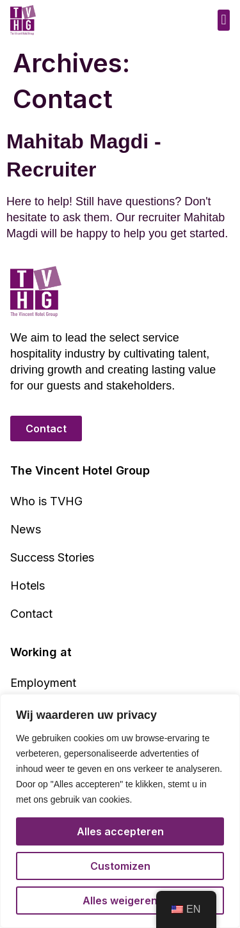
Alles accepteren (120, 831)
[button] (224, 20)
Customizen (120, 866)
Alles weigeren (120, 900)
